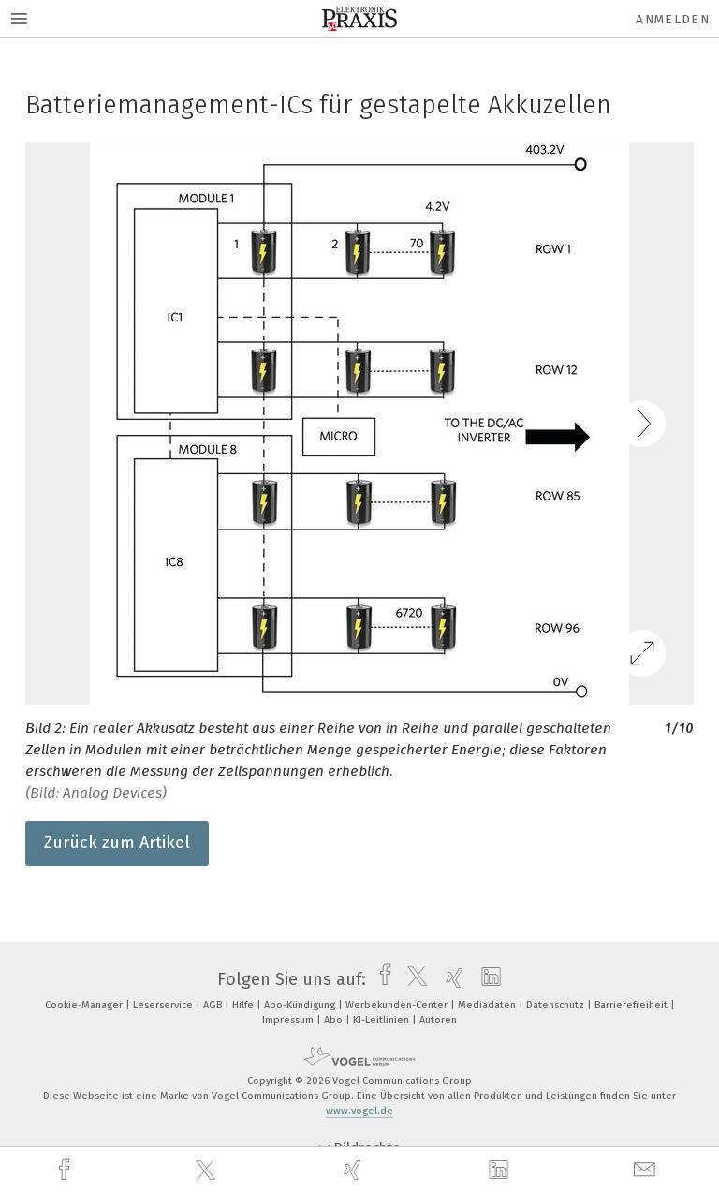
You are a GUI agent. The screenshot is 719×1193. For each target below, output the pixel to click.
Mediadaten (488, 1005)
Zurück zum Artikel (117, 842)
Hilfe (244, 1005)
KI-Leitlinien (382, 1020)
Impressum (289, 1020)
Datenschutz (556, 1005)
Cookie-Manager (85, 1005)
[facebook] (66, 1170)
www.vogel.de (359, 1111)
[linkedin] (501, 1170)
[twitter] (208, 1170)
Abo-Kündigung (301, 1005)
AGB (214, 1005)
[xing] (355, 1170)
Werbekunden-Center (397, 1005)
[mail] (647, 1170)
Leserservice (164, 1005)
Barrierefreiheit (632, 1005)
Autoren (438, 1020)
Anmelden (673, 19)
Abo (334, 1020)
